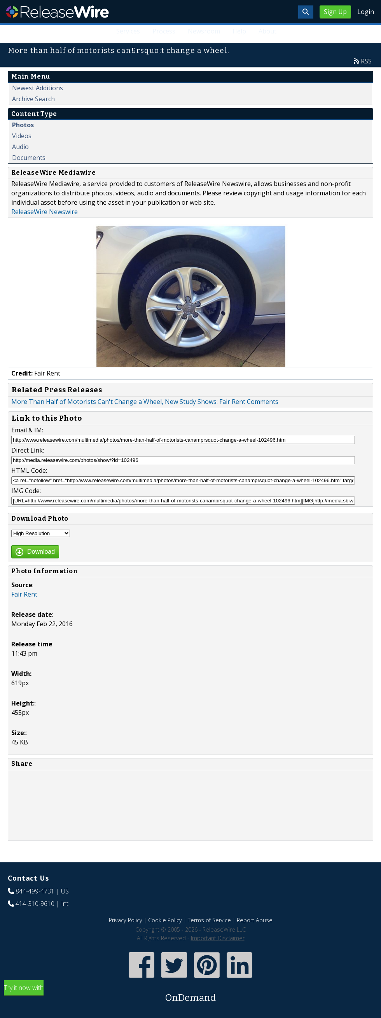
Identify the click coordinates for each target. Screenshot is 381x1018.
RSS (366, 61)
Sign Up (335, 11)
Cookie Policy (165, 920)
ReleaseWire (57, 11)
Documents (28, 157)
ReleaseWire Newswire (44, 211)
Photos (23, 125)
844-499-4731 (35, 891)
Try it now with (190, 994)
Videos (21, 136)
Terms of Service (209, 920)
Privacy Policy (125, 920)
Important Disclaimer (218, 938)
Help (239, 31)
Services (128, 31)
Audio (20, 146)
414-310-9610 (35, 903)
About (267, 31)
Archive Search (33, 99)
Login (365, 11)
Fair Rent (24, 594)
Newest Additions (37, 88)
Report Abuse (255, 920)
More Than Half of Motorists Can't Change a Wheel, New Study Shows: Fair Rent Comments (144, 401)
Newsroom (204, 31)
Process (163, 31)
